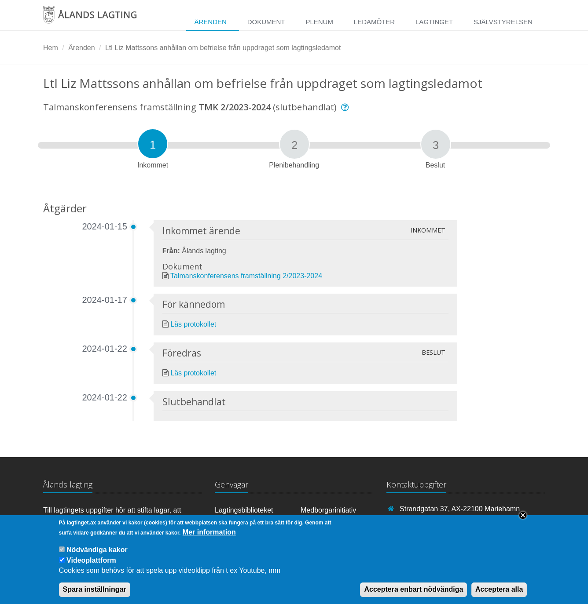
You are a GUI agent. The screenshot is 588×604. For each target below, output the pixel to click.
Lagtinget (434, 21)
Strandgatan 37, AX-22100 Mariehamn (460, 509)
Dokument (266, 21)
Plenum (319, 21)
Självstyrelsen (503, 21)
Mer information (209, 539)
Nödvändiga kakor (97, 556)
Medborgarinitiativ (328, 510)
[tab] (152, 143)
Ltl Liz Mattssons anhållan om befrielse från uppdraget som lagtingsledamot (223, 47)
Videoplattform (91, 567)
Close (523, 522)
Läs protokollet (193, 324)
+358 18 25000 (423, 521)
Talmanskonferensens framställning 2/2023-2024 (246, 276)
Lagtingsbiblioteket (244, 510)
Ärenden (210, 21)
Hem (50, 47)
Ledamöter (374, 21)
